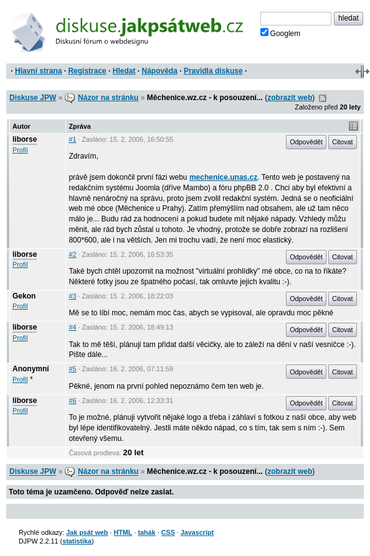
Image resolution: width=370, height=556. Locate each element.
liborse (24, 139)
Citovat (342, 142)
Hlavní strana (38, 71)
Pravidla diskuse (213, 71)
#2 (72, 254)
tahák (146, 532)
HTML (122, 532)
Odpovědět (306, 142)
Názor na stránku (108, 97)
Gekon (24, 296)
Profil (20, 150)
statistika (77, 541)
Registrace (87, 71)
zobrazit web (289, 97)
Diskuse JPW (32, 97)
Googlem (280, 33)
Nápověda (160, 71)
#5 (72, 369)
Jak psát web (87, 532)
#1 (72, 139)
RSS (322, 98)
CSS (168, 532)
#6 (72, 400)
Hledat (124, 71)
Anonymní (30, 368)
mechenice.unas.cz (223, 177)
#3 (72, 296)
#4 (72, 327)
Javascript (197, 532)
